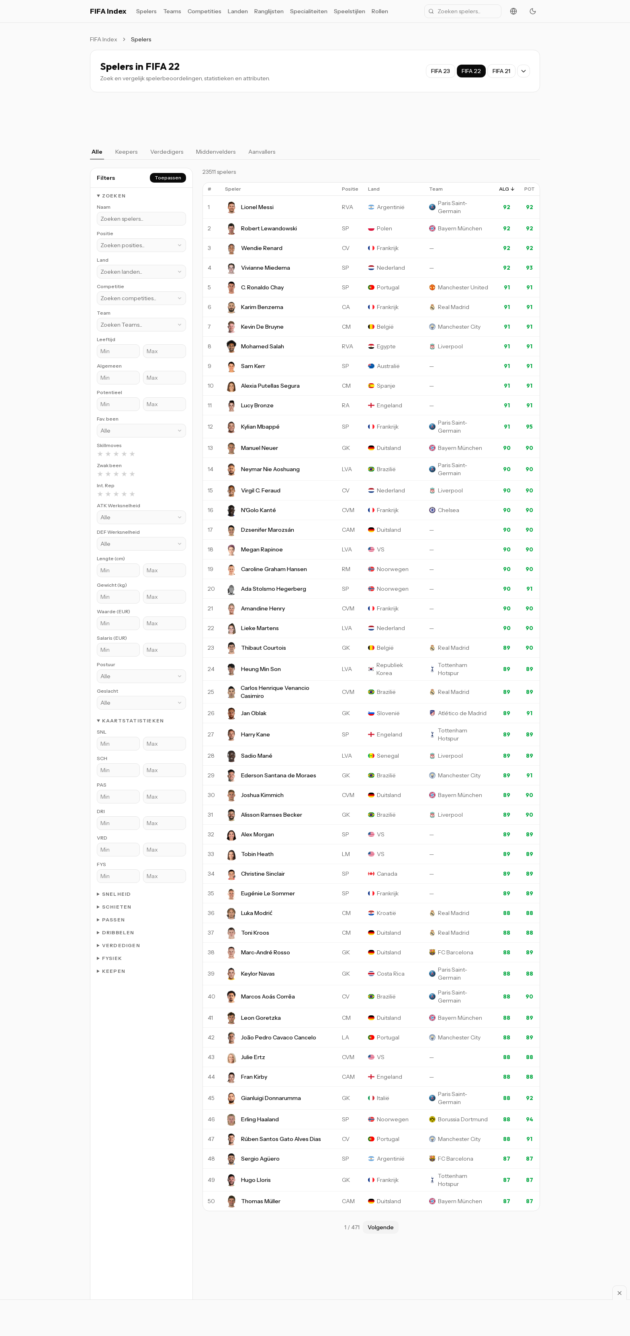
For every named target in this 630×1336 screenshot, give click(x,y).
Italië (383, 1098)
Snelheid (116, 894)
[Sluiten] (619, 1292)
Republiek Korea (389, 669)
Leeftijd (106, 339)
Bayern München (460, 228)
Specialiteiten (308, 11)
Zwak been (109, 465)
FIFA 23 (440, 71)
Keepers (126, 151)
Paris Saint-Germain (452, 207)
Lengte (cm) (111, 558)
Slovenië (388, 713)
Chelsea (448, 510)
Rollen (380, 11)
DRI (101, 811)
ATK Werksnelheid (118, 505)
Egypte (386, 346)
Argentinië (391, 207)
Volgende (381, 1227)
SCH (102, 758)
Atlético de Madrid (462, 713)
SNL (101, 732)
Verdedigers (166, 151)
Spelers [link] (141, 39)
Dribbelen (118, 932)
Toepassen (168, 178)
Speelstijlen (349, 11)
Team (103, 313)
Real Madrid (453, 307)
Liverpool (450, 346)
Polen (384, 228)
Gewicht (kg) (112, 585)
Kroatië (386, 913)
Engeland (389, 405)
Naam (103, 207)
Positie (105, 233)
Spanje (386, 385)
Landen (238, 11)
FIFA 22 (471, 71)
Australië (388, 366)
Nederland (391, 267)
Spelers (146, 11)
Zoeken (114, 196)
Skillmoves (109, 445)
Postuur (106, 664)
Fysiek (112, 958)
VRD (102, 838)
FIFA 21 (501, 71)
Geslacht (107, 691)
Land (102, 260)
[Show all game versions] (523, 71)
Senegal (388, 755)
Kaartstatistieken (133, 721)
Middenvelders (215, 151)
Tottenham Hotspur (452, 669)
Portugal (388, 287)
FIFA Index (108, 11)
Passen (113, 920)
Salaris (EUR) (112, 638)
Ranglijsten (269, 11)
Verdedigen (121, 945)
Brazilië (386, 469)
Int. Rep (106, 485)
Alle (97, 151)
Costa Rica (391, 973)
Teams (172, 11)
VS (381, 549)
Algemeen (109, 366)
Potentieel (109, 392)
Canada (387, 873)
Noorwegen (393, 569)
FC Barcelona (455, 952)
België (385, 326)
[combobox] (141, 245)
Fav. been (108, 419)
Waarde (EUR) (113, 611)
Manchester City (459, 326)
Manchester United (463, 287)
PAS (101, 785)
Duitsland (389, 447)
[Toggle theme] (533, 11)
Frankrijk (388, 248)
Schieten (117, 907)
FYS (101, 864)
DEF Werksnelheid (118, 532)
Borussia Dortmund (463, 1119)
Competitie (110, 286)
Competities (204, 11)
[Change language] (513, 11)
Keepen (113, 971)
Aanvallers (261, 151)
